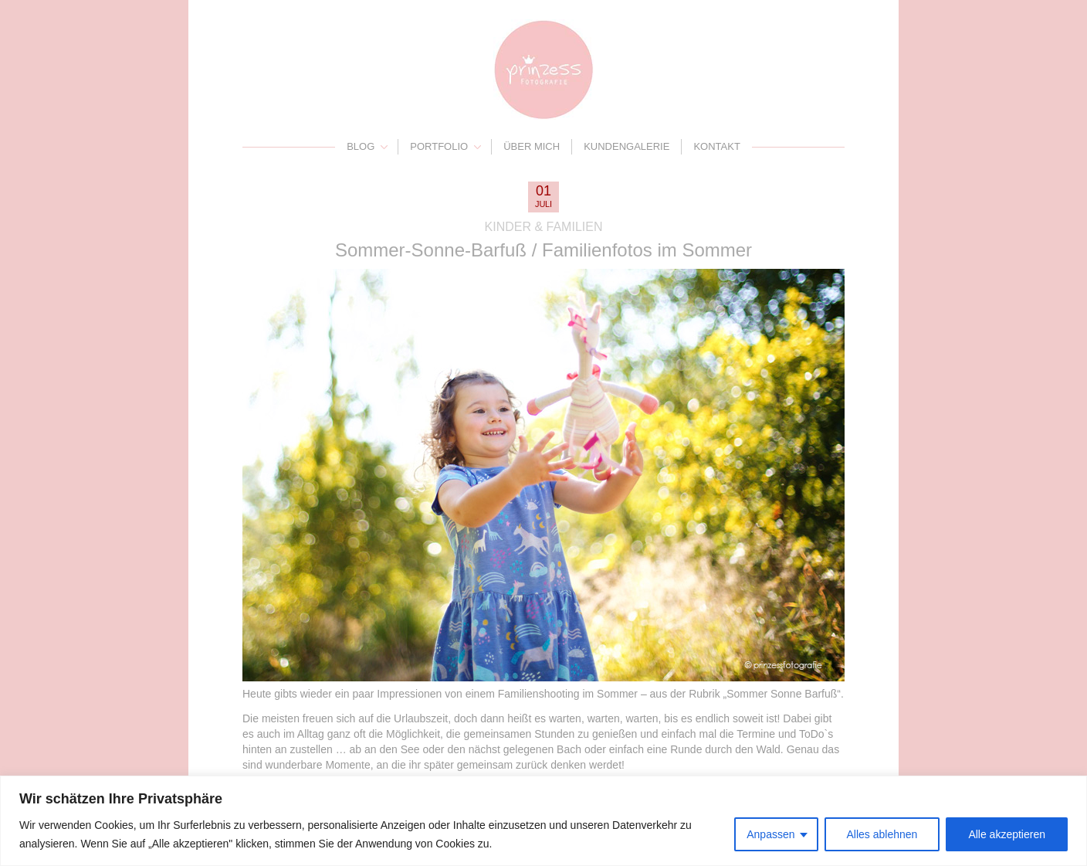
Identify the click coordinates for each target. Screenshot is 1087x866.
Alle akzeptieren (1006, 834)
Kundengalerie (626, 146)
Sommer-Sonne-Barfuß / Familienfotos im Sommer (543, 249)
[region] (543, 821)
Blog (360, 146)
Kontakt (716, 146)
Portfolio (439, 146)
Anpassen (770, 834)
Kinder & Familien (544, 226)
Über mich (531, 146)
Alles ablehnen (882, 834)
